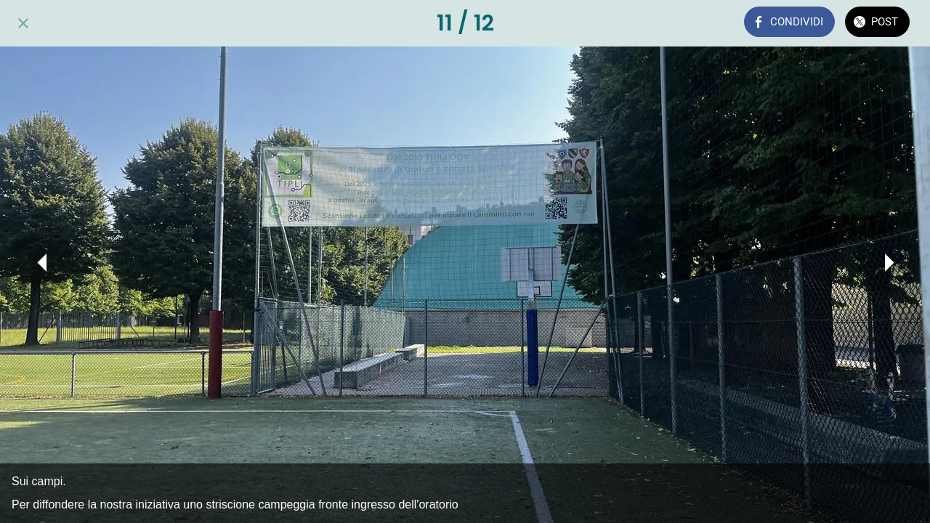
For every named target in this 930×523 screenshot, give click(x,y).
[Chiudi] (23, 23)
